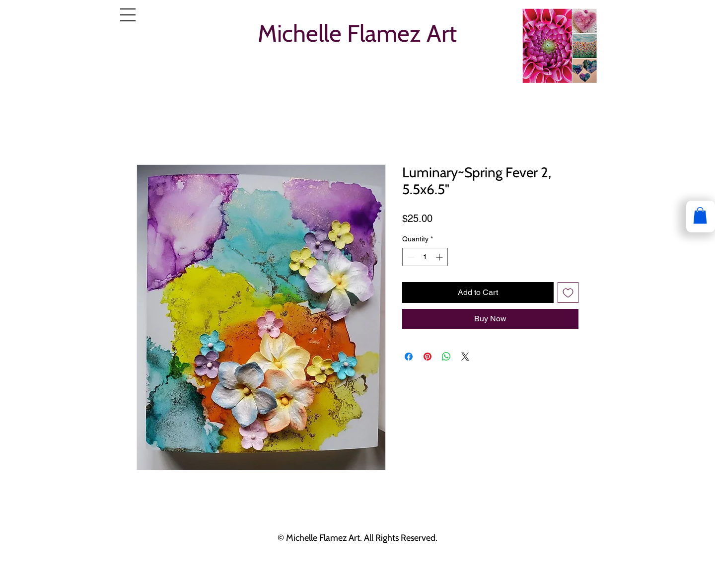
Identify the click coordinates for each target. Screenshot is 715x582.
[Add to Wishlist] (568, 292)
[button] (128, 14)
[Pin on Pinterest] (427, 357)
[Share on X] (465, 357)
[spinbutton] (425, 257)
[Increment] (440, 257)
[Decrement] (410, 257)
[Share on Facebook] (409, 357)
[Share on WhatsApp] (446, 357)
